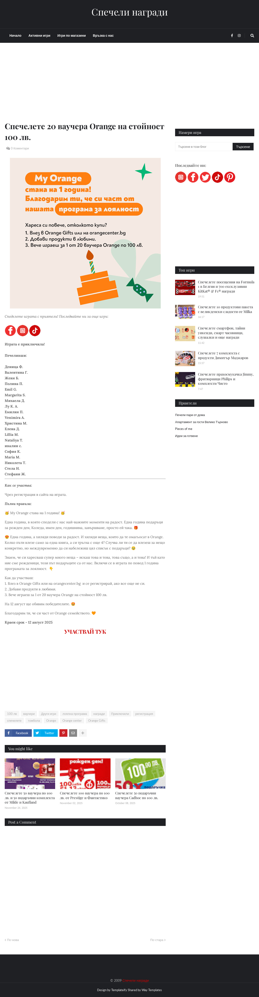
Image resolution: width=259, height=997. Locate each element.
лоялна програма (74, 714)
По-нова (13, 940)
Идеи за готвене (186, 436)
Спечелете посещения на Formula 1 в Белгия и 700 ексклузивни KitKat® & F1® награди (226, 286)
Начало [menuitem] (15, 35)
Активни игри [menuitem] (39, 35)
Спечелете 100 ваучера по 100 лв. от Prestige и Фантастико (85, 795)
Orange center (72, 720)
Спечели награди (129, 11)
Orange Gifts (96, 720)
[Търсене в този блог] (204, 146)
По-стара (156, 940)
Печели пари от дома (190, 415)
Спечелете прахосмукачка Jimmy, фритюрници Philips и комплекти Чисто (226, 379)
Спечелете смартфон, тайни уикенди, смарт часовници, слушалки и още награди (221, 333)
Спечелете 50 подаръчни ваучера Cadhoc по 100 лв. (136, 795)
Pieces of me (183, 429)
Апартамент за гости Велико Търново (201, 422)
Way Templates (152, 990)
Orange (51, 720)
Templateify (119, 990)
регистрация (144, 714)
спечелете (14, 720)
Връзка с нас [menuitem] (103, 35)
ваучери (29, 714)
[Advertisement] (85, 87)
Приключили (120, 714)
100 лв (12, 714)
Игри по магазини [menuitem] (72, 35)
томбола (34, 720)
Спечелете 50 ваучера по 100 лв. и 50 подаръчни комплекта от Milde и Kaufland (30, 798)
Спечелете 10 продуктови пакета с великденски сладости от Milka (225, 309)
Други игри (48, 714)
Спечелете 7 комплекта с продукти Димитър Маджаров (223, 355)
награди (99, 714)
